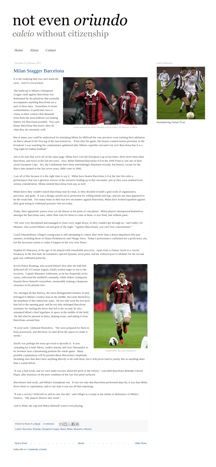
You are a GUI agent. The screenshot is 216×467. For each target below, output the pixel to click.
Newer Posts (21, 443)
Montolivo (78, 429)
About (34, 50)
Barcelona (27, 429)
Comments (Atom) (36, 449)
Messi (63, 429)
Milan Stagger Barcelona (39, 70)
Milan (69, 429)
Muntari (88, 429)
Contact (51, 50)
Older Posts (141, 443)
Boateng (36, 429)
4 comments (48, 423)
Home (19, 50)
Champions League (50, 429)
